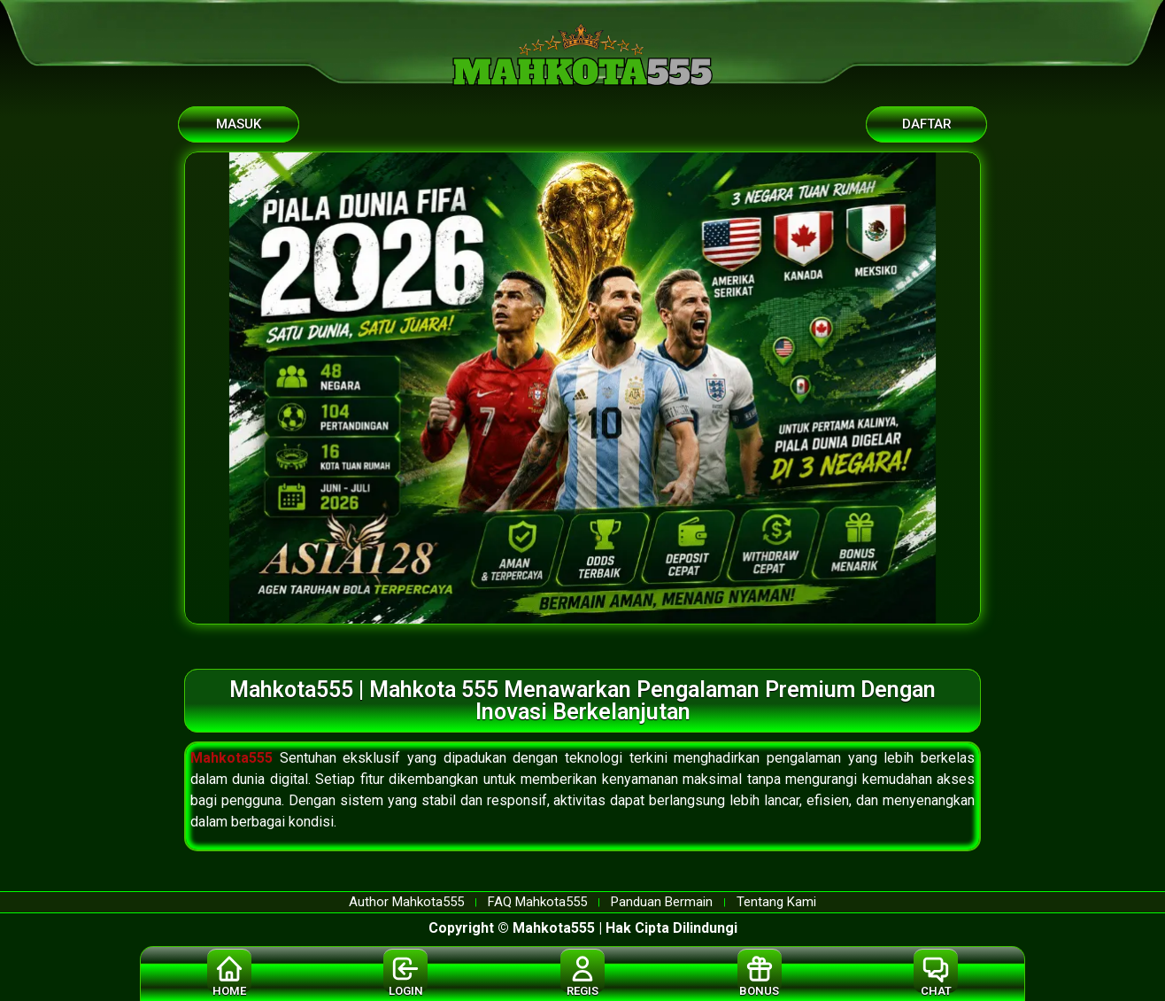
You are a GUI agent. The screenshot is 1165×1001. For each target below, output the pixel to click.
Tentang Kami (776, 902)
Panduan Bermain (662, 902)
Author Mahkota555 (406, 902)
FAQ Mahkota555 (537, 902)
